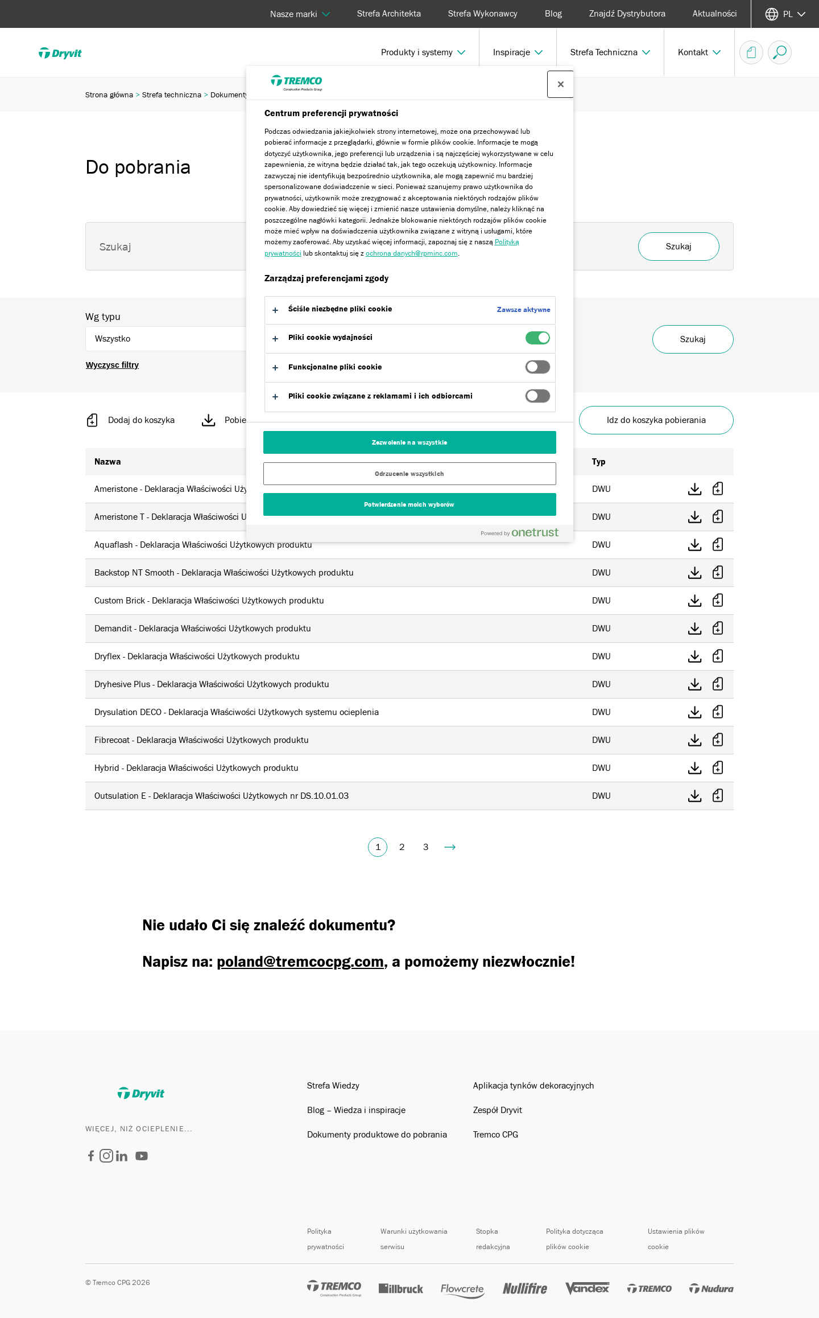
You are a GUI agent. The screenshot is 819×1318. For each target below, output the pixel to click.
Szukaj (693, 339)
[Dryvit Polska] (91, 1158)
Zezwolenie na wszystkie (409, 442)
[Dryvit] (68, 52)
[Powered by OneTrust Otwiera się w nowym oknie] (524, 535)
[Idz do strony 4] (450, 847)
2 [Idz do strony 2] (401, 847)
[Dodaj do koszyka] (718, 489)
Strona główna (109, 94)
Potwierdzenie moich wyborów (409, 504)
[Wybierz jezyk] (785, 14)
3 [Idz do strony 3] (425, 847)
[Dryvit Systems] (141, 1164)
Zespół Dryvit (497, 1110)
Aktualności (715, 13)
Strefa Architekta (389, 13)
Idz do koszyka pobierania (656, 420)
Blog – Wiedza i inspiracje (356, 1110)
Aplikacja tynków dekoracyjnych (533, 1085)
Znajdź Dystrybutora (627, 13)
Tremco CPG (495, 1134)
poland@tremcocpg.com (300, 962)
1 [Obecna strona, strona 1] (377, 847)
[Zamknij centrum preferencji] (560, 84)
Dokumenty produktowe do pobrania (377, 1134)
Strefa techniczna (171, 94)
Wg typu (103, 316)
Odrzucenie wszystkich (409, 473)
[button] (423, 52)
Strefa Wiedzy (333, 1085)
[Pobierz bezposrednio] (695, 489)
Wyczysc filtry (112, 364)
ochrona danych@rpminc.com (412, 253)
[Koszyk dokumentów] (751, 52)
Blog (553, 13)
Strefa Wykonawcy (483, 13)
